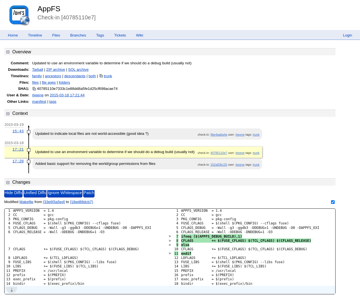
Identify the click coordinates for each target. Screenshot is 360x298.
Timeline (35, 35)
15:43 (18, 131)
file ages (49, 82)
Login (347, 35)
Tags (100, 35)
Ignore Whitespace (65, 192)
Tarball (37, 69)
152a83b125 (218, 164)
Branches (78, 35)
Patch (89, 192)
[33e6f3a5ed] (54, 202)
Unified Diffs (35, 192)
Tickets (120, 35)
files (35, 82)
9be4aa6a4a (218, 134)
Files (56, 35)
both (92, 76)
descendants (75, 76)
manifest (39, 101)
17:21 (18, 149)
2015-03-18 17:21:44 (67, 95)
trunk (108, 76)
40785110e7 (218, 152)
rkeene (38, 95)
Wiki (139, 35)
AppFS (48, 8)
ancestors (53, 76)
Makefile (26, 202)
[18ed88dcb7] (81, 202)
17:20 (18, 161)
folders (64, 82)
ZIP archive (55, 69)
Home (13, 35)
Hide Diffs (13, 192)
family (37, 76)
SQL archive (78, 69)
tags (52, 101)
